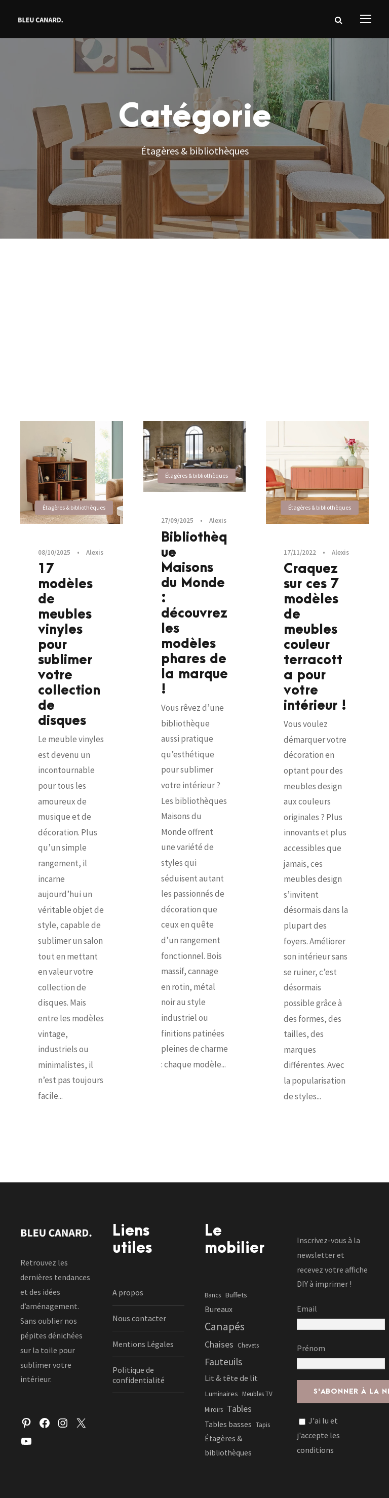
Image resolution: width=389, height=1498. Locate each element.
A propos (127, 1292)
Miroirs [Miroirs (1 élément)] (214, 1409)
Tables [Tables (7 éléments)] (239, 1408)
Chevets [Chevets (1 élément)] (248, 1345)
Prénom (311, 1348)
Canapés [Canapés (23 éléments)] (225, 1326)
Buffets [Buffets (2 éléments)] (236, 1294)
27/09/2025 (177, 520)
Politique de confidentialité (138, 1375)
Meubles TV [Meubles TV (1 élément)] (257, 1394)
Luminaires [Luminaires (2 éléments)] (221, 1393)
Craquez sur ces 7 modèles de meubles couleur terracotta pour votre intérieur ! (315, 637)
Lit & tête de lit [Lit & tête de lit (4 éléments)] (231, 1378)
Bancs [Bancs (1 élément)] (213, 1295)
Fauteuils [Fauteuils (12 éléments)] (223, 1362)
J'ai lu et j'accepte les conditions (318, 1435)
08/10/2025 (54, 552)
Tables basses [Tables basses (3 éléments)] (228, 1424)
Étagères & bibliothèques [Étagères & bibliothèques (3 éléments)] (228, 1445)
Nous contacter (139, 1318)
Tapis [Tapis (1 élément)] (263, 1424)
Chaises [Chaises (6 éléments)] (219, 1344)
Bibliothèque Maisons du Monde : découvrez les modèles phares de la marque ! (194, 613)
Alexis (94, 552)
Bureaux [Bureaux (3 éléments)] (218, 1309)
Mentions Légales (143, 1344)
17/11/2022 (300, 552)
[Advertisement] (194, 315)
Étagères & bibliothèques (74, 507)
